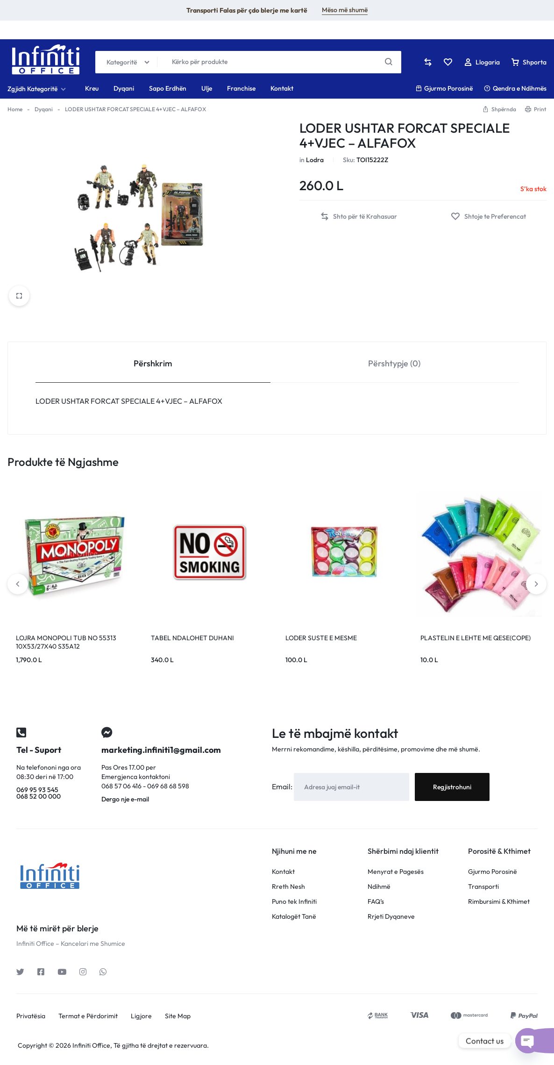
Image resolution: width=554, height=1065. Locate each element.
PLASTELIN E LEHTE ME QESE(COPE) (475, 638)
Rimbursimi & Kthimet (499, 902)
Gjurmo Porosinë (444, 88)
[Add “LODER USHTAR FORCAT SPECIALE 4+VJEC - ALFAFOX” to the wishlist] (488, 217)
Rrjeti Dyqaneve (391, 917)
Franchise (241, 88)
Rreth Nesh (288, 887)
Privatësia (30, 1016)
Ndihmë (379, 887)
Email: (283, 786)
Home (14, 109)
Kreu (92, 88)
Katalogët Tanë (294, 917)
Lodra (315, 160)
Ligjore (141, 1016)
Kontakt (281, 88)
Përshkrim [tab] (153, 363)
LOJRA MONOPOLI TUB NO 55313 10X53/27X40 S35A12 (66, 642)
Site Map (178, 1016)
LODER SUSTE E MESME (321, 638)
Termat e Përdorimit (88, 1016)
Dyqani (124, 88)
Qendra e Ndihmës (515, 88)
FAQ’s (376, 902)
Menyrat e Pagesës (396, 872)
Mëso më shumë (345, 10)
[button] (358, 217)
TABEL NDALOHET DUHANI (192, 638)
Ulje (206, 88)
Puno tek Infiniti (294, 902)
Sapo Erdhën (167, 88)
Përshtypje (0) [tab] (394, 363)
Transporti (483, 887)
